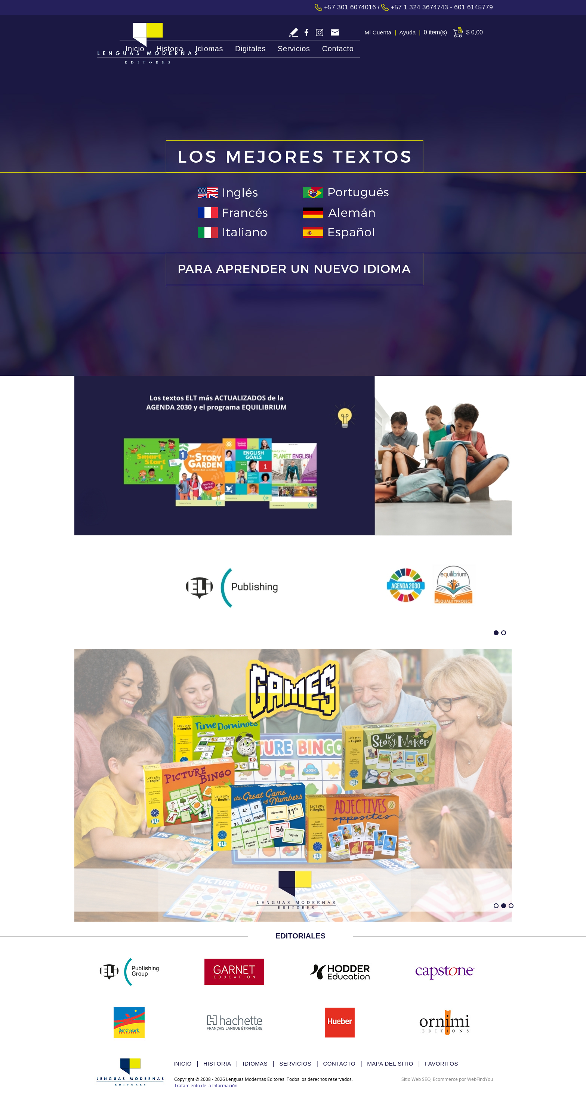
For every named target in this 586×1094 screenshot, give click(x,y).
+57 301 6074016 (350, 7)
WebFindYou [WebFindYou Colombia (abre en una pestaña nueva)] (480, 1079)
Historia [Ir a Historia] (169, 48)
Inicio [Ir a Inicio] (135, 48)
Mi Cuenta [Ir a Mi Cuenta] (378, 32)
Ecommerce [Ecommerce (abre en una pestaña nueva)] (445, 1079)
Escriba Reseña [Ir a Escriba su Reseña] (293, 32)
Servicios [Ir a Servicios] (294, 48)
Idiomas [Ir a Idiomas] (209, 48)
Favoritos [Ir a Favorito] (441, 1063)
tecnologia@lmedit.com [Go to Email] (334, 33)
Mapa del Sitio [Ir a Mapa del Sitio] (390, 1063)
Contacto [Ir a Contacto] (338, 48)
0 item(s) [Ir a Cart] (435, 32)
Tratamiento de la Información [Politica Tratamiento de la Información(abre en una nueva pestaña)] (205, 1085)
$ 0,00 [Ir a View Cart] (474, 32)
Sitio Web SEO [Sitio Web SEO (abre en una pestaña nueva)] (416, 1079)
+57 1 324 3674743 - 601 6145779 (442, 7)
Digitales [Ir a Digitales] (250, 48)
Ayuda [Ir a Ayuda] (408, 32)
